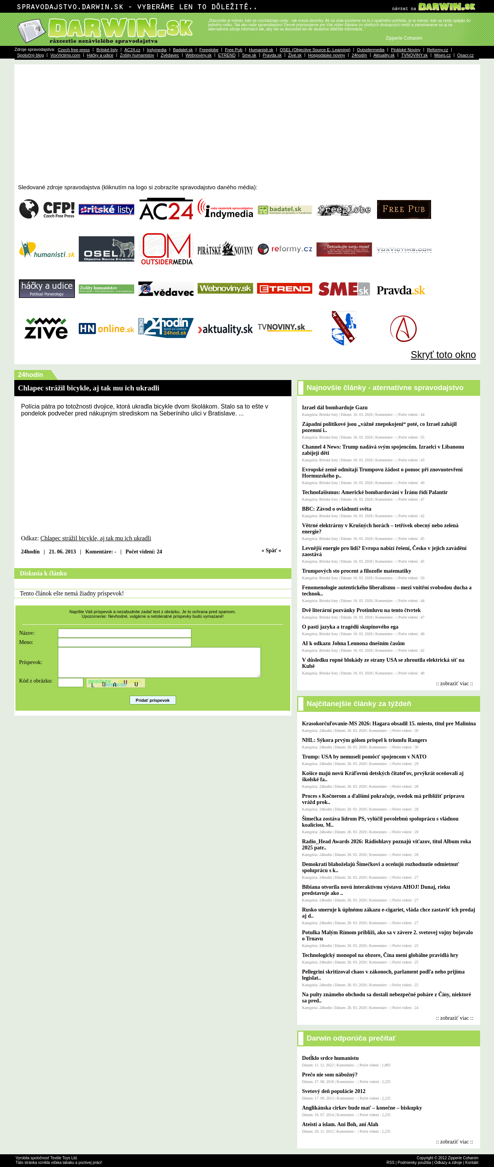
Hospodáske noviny (326, 55)
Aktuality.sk (384, 55)
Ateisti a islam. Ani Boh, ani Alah (340, 1124)
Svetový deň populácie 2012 (334, 1091)
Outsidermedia (371, 49)
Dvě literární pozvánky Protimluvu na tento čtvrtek (361, 610)
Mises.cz (442, 55)
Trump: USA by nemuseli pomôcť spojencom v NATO (364, 757)
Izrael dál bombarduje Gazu (335, 407)
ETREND (226, 55)
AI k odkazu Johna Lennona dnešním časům (353, 643)
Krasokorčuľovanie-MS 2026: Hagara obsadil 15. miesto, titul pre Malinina (389, 723)
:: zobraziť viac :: (455, 683)
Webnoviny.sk (198, 55)
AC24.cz (132, 49)
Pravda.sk (272, 55)
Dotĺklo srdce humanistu (330, 1058)
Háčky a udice (100, 55)
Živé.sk (295, 55)
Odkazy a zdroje (448, 1162)
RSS (391, 1162)
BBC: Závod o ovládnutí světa (337, 509)
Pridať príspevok (153, 706)
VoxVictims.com (65, 55)
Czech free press (74, 49)
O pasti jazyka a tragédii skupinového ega (350, 627)
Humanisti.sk (261, 49)
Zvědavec (170, 55)
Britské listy (107, 49)
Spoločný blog (30, 55)
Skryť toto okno (443, 354)
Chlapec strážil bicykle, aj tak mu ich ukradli (96, 538)
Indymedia (157, 49)
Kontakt (472, 1162)
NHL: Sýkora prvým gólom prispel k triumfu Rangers (364, 740)
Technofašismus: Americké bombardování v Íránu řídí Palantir (375, 492)
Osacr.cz (465, 55)
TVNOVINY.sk (414, 55)
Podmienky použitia (414, 1162)
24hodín (359, 55)
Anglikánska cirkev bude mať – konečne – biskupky (362, 1108)
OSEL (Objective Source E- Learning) (315, 49)
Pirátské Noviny (405, 49)
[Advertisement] (247, 126)
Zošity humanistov (137, 55)
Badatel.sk (183, 49)
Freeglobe (208, 49)
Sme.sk (249, 55)
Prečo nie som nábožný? (330, 1075)
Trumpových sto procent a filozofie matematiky (356, 571)
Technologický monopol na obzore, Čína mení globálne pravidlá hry (380, 955)
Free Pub (233, 49)
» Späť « (271, 550)
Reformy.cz (437, 49)
